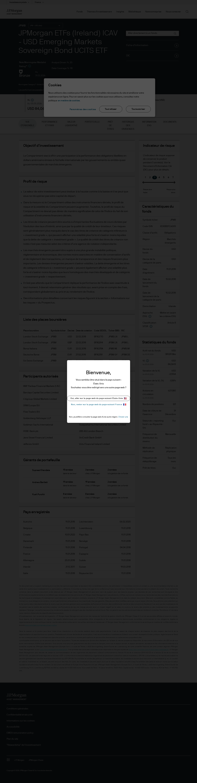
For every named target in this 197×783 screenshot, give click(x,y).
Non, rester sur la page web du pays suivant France (98, 404)
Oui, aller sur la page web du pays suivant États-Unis (98, 398)
